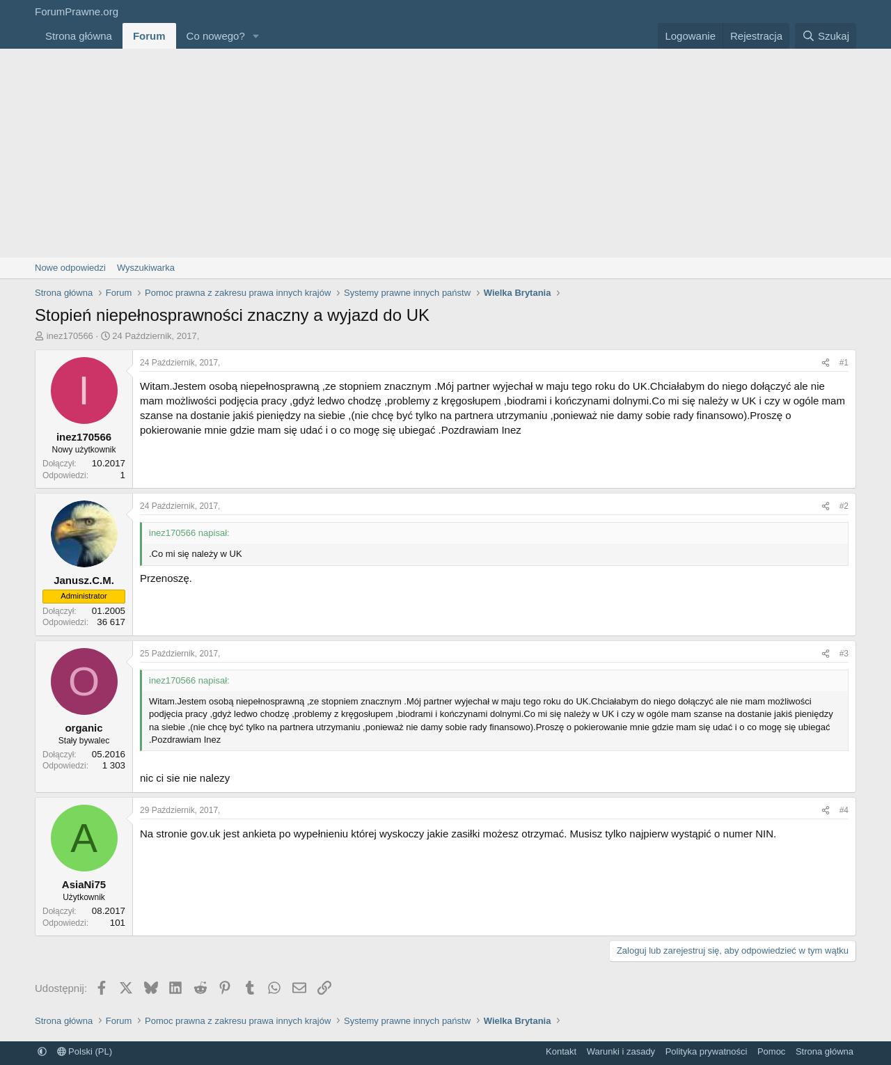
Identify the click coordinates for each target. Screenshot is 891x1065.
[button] (256, 36)
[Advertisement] (445, 153)
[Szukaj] (825, 36)
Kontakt (561, 1051)
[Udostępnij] (826, 363)
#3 (844, 653)
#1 (844, 363)
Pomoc (771, 1051)
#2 (844, 506)
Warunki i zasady (621, 1051)
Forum (149, 36)
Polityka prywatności (706, 1051)
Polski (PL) (84, 1051)
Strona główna (78, 36)
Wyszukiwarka (146, 267)
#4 (844, 810)
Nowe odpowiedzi (70, 267)
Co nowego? (216, 36)
